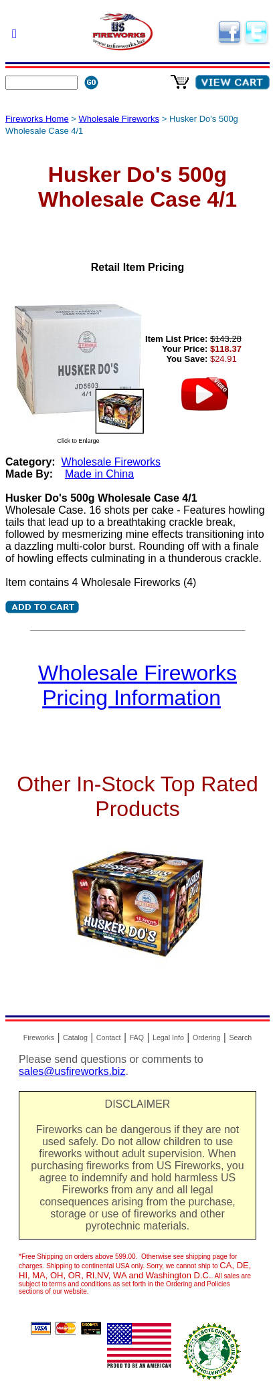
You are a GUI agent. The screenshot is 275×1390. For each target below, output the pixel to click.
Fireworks (38, 1037)
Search (240, 1037)
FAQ (137, 1037)
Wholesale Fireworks (118, 119)
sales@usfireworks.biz (72, 1071)
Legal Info (168, 1037)
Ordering (206, 1037)
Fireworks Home (37, 119)
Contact (108, 1037)
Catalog (75, 1037)
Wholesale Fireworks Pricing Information (137, 685)
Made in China (99, 474)
